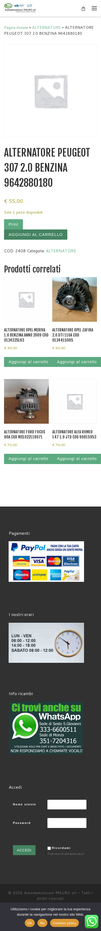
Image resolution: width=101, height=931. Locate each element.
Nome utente (24, 804)
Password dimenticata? (66, 853)
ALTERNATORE (46, 27)
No (42, 923)
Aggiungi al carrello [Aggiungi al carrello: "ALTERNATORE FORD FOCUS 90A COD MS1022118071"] (28, 458)
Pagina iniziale (16, 27)
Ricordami (61, 847)
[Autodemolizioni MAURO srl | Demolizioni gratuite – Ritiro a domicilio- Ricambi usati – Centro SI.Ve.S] (20, 8)
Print (13, 224)
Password (22, 822)
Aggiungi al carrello (36, 234)
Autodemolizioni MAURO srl (50, 892)
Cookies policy (64, 923)
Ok (29, 923)
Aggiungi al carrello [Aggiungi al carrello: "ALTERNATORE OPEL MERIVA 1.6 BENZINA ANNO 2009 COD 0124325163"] (28, 361)
